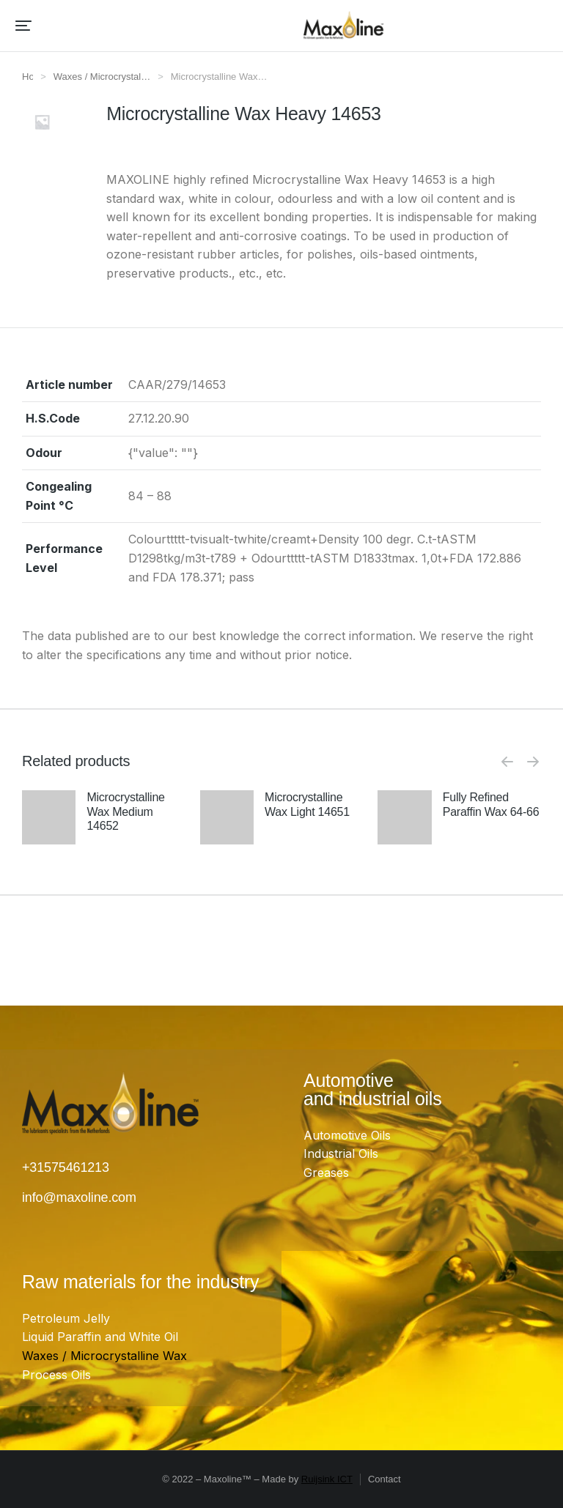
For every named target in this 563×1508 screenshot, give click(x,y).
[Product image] (49, 840)
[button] (23, 25)
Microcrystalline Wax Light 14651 (307, 804)
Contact (384, 1479)
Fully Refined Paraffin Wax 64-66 (491, 804)
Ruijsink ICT (327, 1479)
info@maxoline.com (79, 1197)
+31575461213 (65, 1167)
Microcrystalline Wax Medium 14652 (125, 811)
